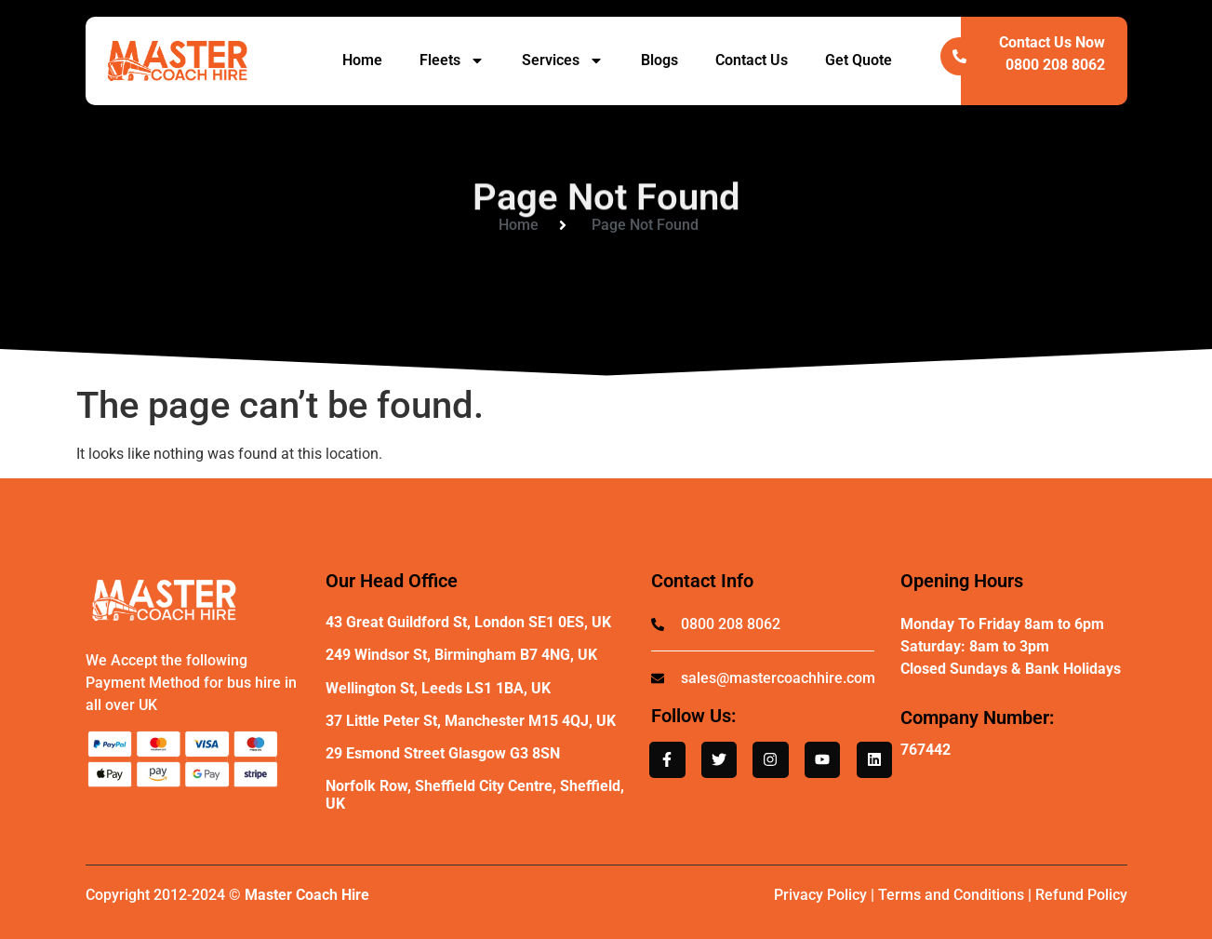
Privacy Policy (820, 895)
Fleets (452, 60)
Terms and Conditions (951, 895)
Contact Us (751, 60)
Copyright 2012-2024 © (227, 895)
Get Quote (858, 60)
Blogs (659, 60)
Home (362, 60)
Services (563, 60)
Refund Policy (1081, 895)
